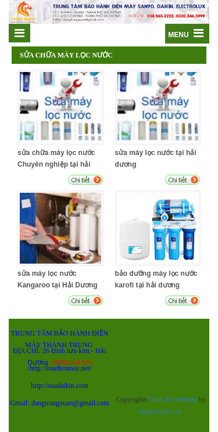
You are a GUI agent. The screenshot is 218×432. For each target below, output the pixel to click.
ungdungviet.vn (160, 411)
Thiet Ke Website (172, 399)
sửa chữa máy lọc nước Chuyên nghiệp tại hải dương (56, 164)
